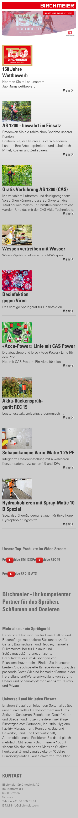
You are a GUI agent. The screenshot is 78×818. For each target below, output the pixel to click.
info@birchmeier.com (24, 805)
